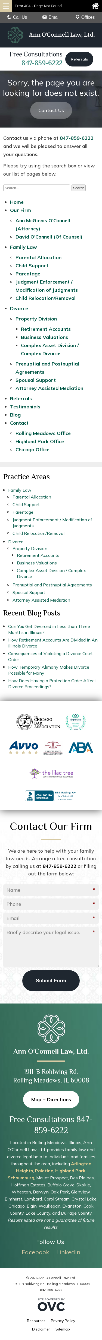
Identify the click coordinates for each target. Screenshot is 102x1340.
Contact (19, 423)
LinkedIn (68, 1252)
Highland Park (70, 1170)
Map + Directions (51, 1099)
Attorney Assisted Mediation (49, 388)
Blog (15, 415)
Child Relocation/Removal (46, 298)
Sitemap (62, 1329)
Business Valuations (44, 337)
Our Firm (20, 210)
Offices (85, 17)
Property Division (36, 319)
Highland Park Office (40, 441)
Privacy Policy (63, 1320)
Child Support (32, 265)
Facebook (35, 1252)
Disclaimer (41, 1329)
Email (50, 17)
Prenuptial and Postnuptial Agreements (52, 585)
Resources (36, 1320)
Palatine (44, 1170)
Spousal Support (36, 380)
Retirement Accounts (46, 329)
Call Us (17, 17)
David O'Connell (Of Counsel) (49, 237)
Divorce (19, 308)
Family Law (23, 247)
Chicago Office (33, 449)
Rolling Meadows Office (43, 433)
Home (17, 202)
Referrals (79, 59)
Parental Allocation (38, 257)
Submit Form (51, 980)
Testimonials (25, 407)
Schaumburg (21, 1177)
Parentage (28, 274)
